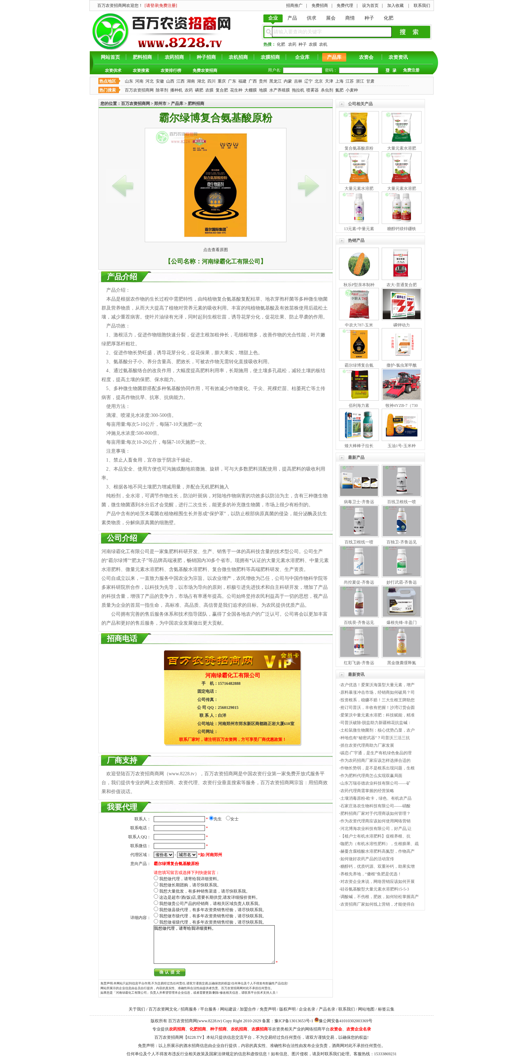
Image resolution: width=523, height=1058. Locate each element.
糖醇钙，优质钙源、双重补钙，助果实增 (377, 866)
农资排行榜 (171, 70)
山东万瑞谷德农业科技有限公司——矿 (375, 783)
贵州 (263, 81)
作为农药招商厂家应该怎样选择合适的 (375, 760)
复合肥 (222, 90)
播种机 (176, 90)
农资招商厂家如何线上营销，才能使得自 (377, 904)
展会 (331, 18)
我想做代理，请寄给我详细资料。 (190, 878)
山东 (129, 81)
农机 (323, 44)
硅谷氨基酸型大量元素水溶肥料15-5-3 (374, 889)
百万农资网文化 (163, 1009)
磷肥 (199, 90)
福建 (242, 81)
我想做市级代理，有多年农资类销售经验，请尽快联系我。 (212, 916)
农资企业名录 (358, 1029)
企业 (273, 18)
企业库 (302, 57)
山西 (170, 81)
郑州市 (160, 103)
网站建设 (228, 1009)
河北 (149, 81)
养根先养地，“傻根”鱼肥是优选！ (371, 874)
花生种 (236, 90)
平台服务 (208, 1009)
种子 (369, 18)
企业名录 (307, 1009)
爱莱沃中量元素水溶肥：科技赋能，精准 (377, 715)
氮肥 (339, 90)
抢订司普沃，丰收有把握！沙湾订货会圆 (377, 707)
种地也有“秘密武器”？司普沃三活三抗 (375, 737)
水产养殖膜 (279, 90)
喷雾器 (312, 90)
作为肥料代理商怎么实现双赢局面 (371, 775)
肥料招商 (142, 57)
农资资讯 (398, 57)
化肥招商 (197, 1029)
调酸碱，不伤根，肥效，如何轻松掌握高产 (379, 896)
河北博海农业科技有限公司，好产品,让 (376, 828)
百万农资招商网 (139, 90)
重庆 (222, 81)
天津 (329, 81)
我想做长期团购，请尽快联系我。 (190, 885)
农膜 (313, 44)
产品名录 (327, 1009)
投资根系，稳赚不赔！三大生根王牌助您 (377, 700)
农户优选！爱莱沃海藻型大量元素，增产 (377, 684)
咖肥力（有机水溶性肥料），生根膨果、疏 (379, 843)
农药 (292, 44)
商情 (350, 18)
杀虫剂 (327, 90)
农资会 (366, 57)
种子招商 (206, 57)
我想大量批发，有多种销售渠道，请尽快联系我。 (204, 891)
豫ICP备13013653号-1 (293, 1020)
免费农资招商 (205, 70)
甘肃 (370, 81)
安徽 (160, 81)
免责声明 (268, 1009)
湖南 (191, 81)
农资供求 (113, 70)
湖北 (201, 81)
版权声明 (287, 1009)
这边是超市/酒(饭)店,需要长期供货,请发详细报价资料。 (209, 897)
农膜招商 (270, 57)
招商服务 (189, 1009)
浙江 (360, 81)
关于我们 (137, 1009)
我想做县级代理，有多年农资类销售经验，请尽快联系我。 (212, 909)
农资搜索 (141, 70)
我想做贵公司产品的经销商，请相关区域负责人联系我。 (210, 903)
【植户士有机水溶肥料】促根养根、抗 (375, 836)
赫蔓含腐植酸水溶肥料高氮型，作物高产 (377, 851)
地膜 (263, 90)
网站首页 (110, 57)
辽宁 (308, 81)
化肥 (388, 18)
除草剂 (162, 90)
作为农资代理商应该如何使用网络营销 (375, 821)
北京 (319, 81)
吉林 (298, 81)
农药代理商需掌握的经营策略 (367, 790)
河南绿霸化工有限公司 (231, 261)
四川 (211, 81)
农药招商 (174, 57)
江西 (180, 81)
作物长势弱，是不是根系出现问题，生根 (377, 768)
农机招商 (238, 57)
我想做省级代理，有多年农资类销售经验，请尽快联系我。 (212, 922)
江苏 (350, 81)
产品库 (334, 57)
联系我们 (346, 1009)
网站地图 (366, 1009)
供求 (311, 18)
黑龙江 (275, 81)
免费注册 (411, 70)
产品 (292, 18)
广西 (253, 81)
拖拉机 (298, 90)
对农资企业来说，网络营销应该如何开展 (377, 881)
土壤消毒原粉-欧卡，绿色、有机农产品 (376, 798)
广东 (232, 81)
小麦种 (352, 90)
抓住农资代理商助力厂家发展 (367, 745)
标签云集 (386, 1009)
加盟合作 (248, 1009)
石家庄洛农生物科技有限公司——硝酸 (375, 805)
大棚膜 (250, 90)
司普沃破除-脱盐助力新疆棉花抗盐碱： (376, 722)
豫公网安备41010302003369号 (345, 1020)
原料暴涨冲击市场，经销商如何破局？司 (377, 692)
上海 (339, 81)
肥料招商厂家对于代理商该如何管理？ (375, 813)
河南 (139, 81)
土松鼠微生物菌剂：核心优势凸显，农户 (377, 730)
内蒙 (288, 81)
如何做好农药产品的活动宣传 (367, 858)
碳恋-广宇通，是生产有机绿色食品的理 (376, 753)
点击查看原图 (215, 249)
